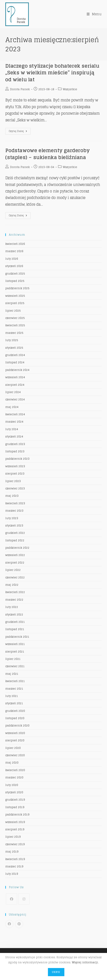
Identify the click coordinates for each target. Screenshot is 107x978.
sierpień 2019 (14, 829)
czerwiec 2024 (15, 399)
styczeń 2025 (14, 347)
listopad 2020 (14, 718)
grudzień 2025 (15, 273)
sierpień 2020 (14, 740)
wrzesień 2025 (15, 295)
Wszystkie (70, 89)
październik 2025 (17, 288)
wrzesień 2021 (15, 644)
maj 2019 (11, 851)
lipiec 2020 (13, 748)
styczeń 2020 (14, 792)
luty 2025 (11, 340)
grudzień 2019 (15, 799)
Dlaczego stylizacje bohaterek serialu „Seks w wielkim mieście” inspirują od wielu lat (52, 73)
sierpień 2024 (14, 384)
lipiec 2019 (13, 836)
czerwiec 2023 (15, 488)
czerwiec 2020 (15, 755)
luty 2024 (11, 429)
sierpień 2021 (14, 651)
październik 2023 (17, 458)
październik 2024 (17, 370)
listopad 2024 (14, 362)
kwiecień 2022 (15, 592)
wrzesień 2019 (15, 822)
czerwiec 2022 (15, 577)
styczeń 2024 (14, 436)
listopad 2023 (14, 451)
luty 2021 (11, 696)
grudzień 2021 (15, 622)
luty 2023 (11, 518)
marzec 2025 (14, 333)
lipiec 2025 (13, 310)
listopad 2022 (14, 540)
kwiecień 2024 (15, 414)
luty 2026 (11, 258)
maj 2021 (11, 673)
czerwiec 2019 (15, 844)
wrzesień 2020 (15, 733)
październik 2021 (17, 636)
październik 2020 (17, 725)
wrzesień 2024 (15, 377)
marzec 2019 (14, 866)
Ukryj (56, 972)
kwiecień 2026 (15, 244)
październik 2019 (17, 814)
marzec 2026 (14, 251)
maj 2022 (11, 584)
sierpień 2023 (14, 473)
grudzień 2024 (15, 355)
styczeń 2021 (14, 703)
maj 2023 (11, 495)
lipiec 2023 (13, 481)
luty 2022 (11, 607)
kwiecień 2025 (15, 325)
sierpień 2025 (14, 303)
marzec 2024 (14, 421)
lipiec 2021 (13, 659)
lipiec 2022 (13, 570)
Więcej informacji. (85, 962)
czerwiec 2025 (15, 318)
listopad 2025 (14, 281)
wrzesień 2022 (15, 555)
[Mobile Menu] (94, 14)
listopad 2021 (14, 629)
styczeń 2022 (14, 614)
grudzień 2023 (15, 444)
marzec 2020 (14, 777)
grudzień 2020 (15, 711)
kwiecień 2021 (15, 681)
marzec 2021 (14, 688)
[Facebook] (11, 898)
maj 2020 (11, 762)
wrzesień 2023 (15, 466)
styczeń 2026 (14, 266)
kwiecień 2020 (15, 770)
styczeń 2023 (14, 525)
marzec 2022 (14, 599)
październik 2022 (17, 547)
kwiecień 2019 (15, 859)
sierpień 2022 (14, 562)
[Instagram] (23, 898)
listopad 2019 (14, 807)
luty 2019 (11, 873)
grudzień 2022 (15, 533)
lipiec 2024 (13, 392)
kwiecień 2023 (15, 503)
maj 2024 (11, 407)
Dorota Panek (20, 89)
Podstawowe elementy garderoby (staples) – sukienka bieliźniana (47, 154)
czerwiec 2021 (15, 666)
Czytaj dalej (20, 132)
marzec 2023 (14, 510)
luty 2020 (11, 785)
